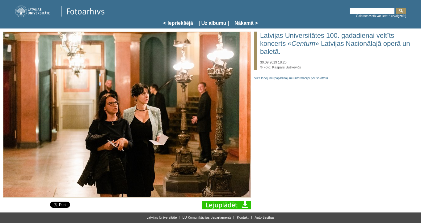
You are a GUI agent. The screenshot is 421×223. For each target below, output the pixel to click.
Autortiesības (264, 217)
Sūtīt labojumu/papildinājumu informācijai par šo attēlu (291, 78)
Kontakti (242, 217)
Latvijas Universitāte (161, 217)
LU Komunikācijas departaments (206, 217)
